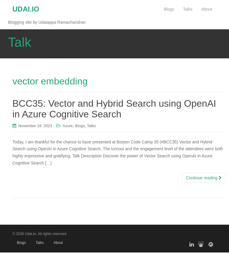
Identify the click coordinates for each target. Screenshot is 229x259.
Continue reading (204, 177)
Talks (91, 126)
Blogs (80, 126)
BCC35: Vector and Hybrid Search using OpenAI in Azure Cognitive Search (114, 108)
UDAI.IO (25, 9)
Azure (68, 126)
